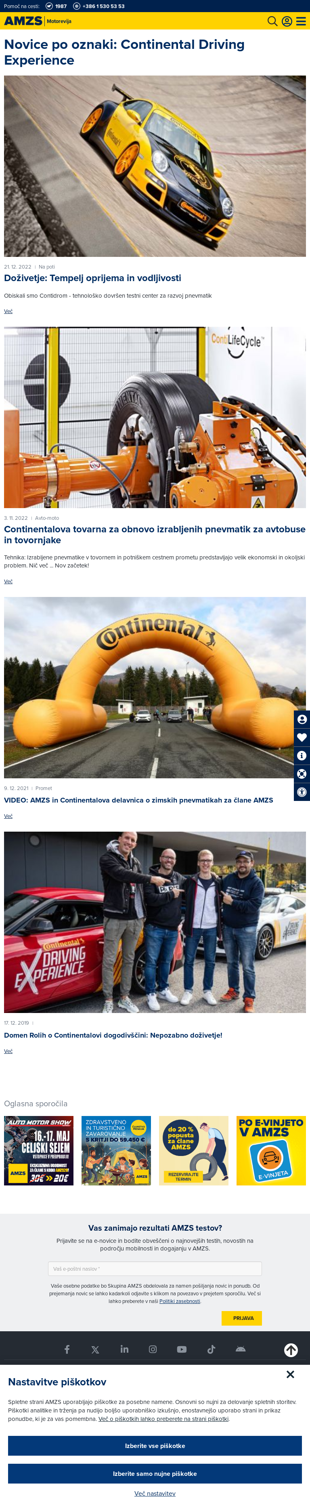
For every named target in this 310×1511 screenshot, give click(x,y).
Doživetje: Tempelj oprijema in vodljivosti (92, 278)
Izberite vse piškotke (155, 1445)
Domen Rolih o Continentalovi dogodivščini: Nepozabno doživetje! (113, 1035)
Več (8, 311)
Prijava (243, 1318)
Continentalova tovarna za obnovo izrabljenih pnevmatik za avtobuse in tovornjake (155, 534)
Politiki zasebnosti (179, 1301)
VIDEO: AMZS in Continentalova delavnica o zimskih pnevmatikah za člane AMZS (138, 800)
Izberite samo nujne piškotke (155, 1473)
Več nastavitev (155, 1493)
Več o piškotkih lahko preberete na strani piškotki (163, 1418)
